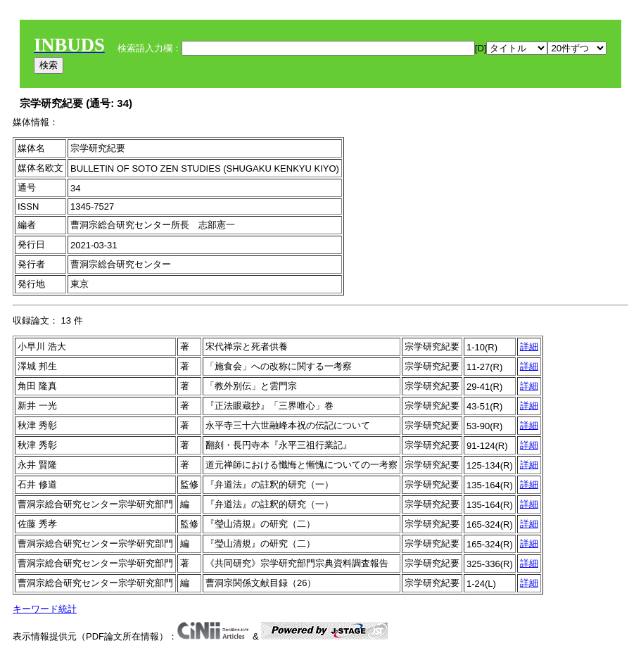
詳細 (529, 346)
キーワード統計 (45, 609)
